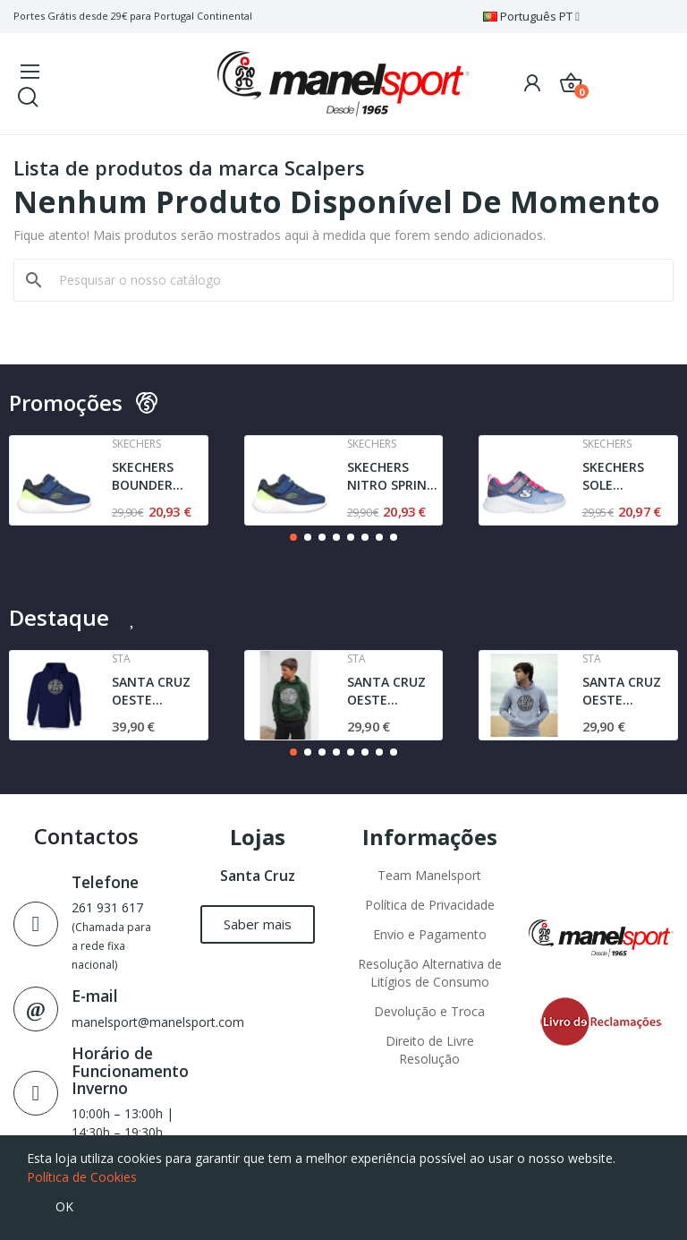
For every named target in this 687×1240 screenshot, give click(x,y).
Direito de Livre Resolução (430, 1049)
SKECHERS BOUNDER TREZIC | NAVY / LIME (157, 475)
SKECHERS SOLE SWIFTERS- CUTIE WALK (619, 475)
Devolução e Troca (429, 1011)
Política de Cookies (82, 1176)
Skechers (136, 444)
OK (64, 1206)
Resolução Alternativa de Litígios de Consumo (430, 972)
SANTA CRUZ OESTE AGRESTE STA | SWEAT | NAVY (159, 690)
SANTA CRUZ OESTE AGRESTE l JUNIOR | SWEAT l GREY (624, 690)
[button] (293, 537)
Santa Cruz (257, 876)
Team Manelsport (429, 875)
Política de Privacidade (430, 904)
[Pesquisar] (354, 280)
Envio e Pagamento (430, 934)
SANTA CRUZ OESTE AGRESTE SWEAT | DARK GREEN (392, 690)
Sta (121, 659)
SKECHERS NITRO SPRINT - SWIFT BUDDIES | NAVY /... (391, 475)
